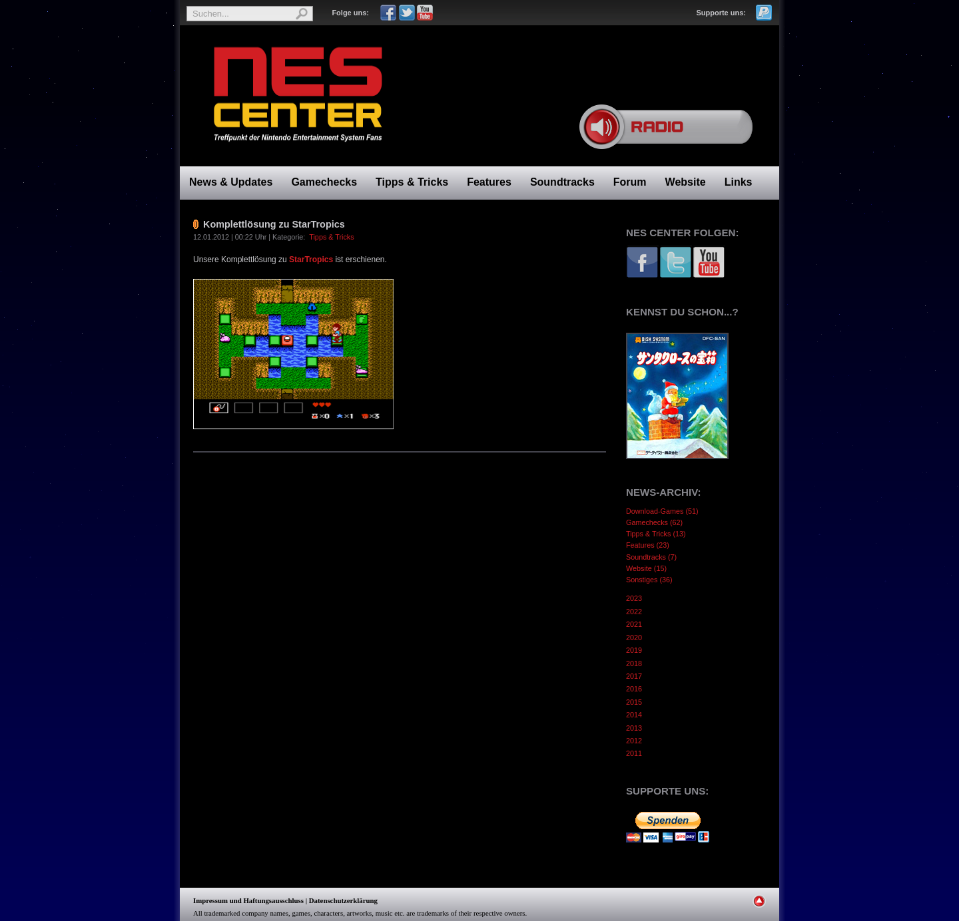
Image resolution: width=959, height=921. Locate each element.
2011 (634, 753)
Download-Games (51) (662, 511)
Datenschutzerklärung (343, 900)
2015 (634, 702)
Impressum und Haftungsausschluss (248, 900)
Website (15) (646, 568)
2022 (634, 612)
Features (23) (647, 545)
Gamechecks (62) (654, 522)
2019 (634, 650)
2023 (634, 598)
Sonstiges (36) (649, 580)
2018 (634, 663)
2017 (634, 676)
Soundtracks (562, 182)
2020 (634, 638)
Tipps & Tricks (412, 182)
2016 (634, 689)
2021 (634, 624)
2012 (634, 741)
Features (489, 182)
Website (685, 182)
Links (739, 182)
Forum (630, 182)
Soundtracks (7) (651, 557)
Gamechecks (324, 182)
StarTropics (312, 259)
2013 (634, 728)
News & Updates (230, 182)
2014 (634, 715)
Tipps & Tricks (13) (656, 534)
